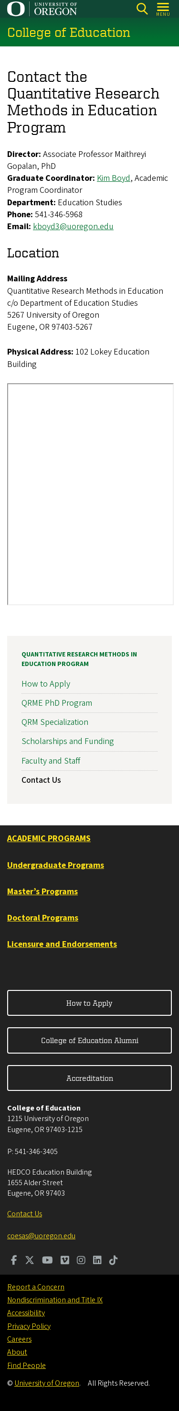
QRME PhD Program (56, 703)
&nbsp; (90, 494)
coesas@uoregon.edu (41, 1236)
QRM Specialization (54, 723)
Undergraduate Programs (55, 865)
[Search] (142, 9)
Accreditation (89, 1078)
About (17, 1352)
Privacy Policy (29, 1326)
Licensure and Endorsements (62, 944)
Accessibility (26, 1313)
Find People (26, 1365)
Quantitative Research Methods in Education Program (79, 659)
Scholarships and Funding (67, 742)
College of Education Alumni (89, 1040)
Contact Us (41, 780)
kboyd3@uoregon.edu (73, 227)
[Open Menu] (163, 8)
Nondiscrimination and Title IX (55, 1300)
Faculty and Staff (50, 761)
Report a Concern (35, 1287)
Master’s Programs (42, 892)
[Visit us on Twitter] (29, 1261)
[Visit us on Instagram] (81, 1261)
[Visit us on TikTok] (113, 1261)
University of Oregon (46, 1383)
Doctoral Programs (42, 918)
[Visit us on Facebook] (14, 1261)
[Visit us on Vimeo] (65, 1261)
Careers (19, 1339)
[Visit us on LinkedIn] (97, 1261)
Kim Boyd (113, 179)
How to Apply (45, 684)
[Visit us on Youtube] (47, 1261)
